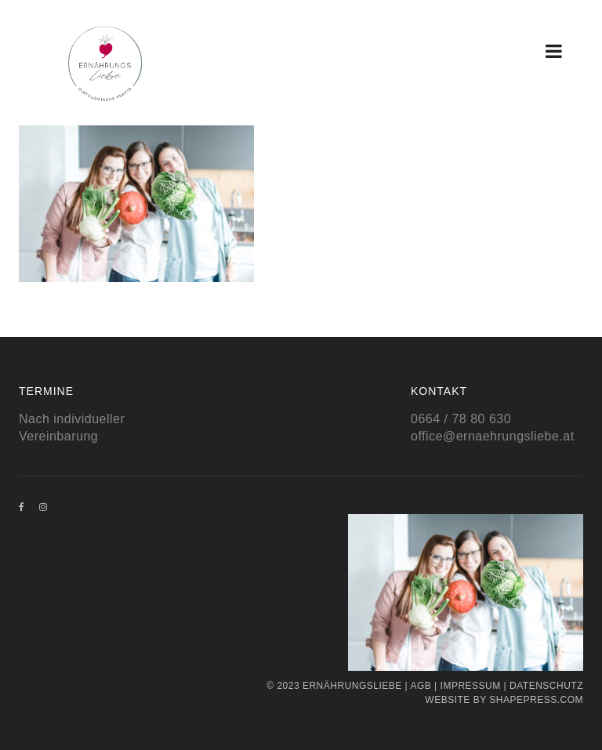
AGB (420, 685)
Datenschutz (546, 685)
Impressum (471, 685)
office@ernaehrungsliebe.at (493, 436)
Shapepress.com (536, 699)
